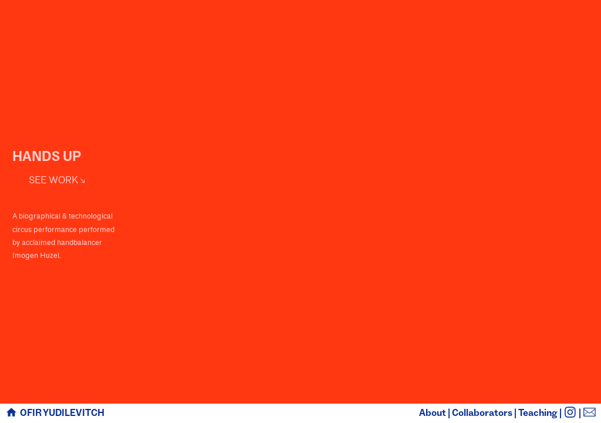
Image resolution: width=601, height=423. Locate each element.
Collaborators (482, 413)
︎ (589, 413)
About (432, 413)
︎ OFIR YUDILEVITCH (54, 413)
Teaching (538, 413)
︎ (570, 413)
